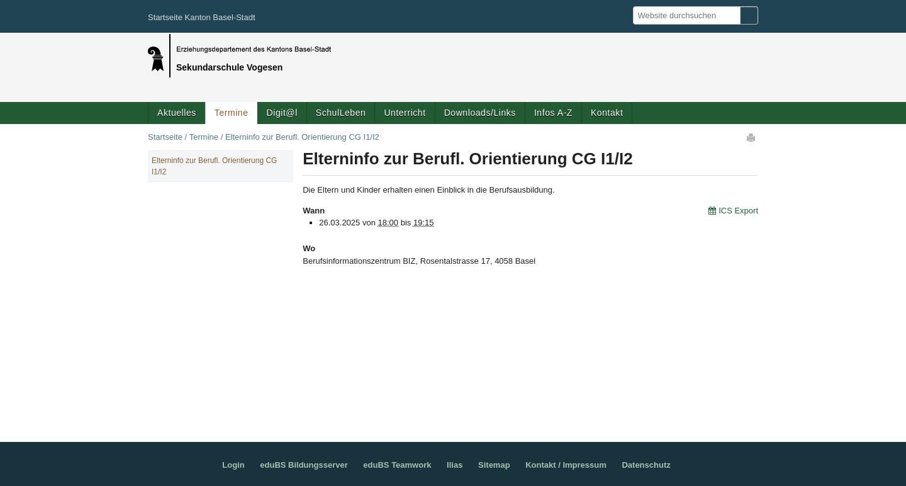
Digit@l (282, 113)
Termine (232, 113)
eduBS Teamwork (397, 465)
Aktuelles (176, 113)
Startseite (165, 137)
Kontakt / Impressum (566, 465)
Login (233, 465)
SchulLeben (341, 113)
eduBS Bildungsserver (303, 465)
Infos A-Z (553, 113)
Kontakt (607, 113)
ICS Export (738, 210)
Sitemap (494, 465)
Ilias (454, 465)
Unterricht (404, 113)
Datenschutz (646, 465)
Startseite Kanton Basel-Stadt (201, 17)
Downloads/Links (480, 113)
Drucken (752, 137)
